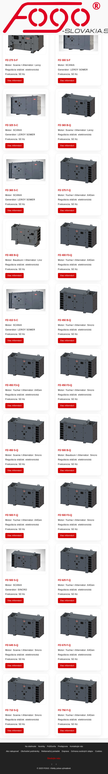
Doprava (65, 751)
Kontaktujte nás (76, 746)
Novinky (41, 746)
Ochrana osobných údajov (82, 751)
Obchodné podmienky (30, 751)
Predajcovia (63, 746)
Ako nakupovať (12, 751)
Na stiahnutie (30, 746)
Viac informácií (14, 80)
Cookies (98, 751)
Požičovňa (51, 746)
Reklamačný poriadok (50, 751)
